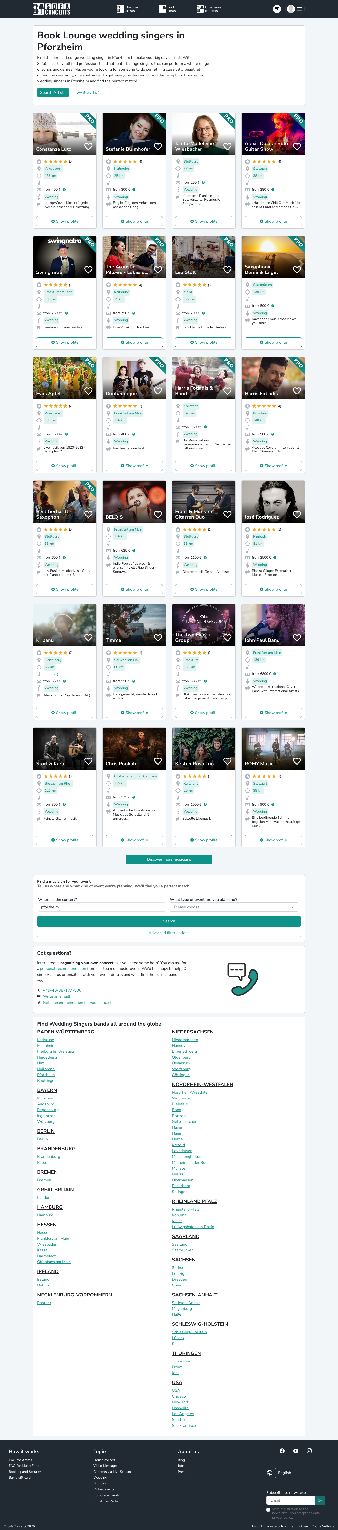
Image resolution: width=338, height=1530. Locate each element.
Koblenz (179, 1215)
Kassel (43, 1250)
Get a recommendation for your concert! (78, 1002)
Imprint (257, 1526)
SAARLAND (185, 1236)
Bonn (176, 1110)
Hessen (43, 1232)
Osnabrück (181, 1063)
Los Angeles (183, 1414)
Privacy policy (276, 1526)
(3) (56, 674)
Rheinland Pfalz (185, 1209)
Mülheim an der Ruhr (190, 1162)
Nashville (180, 1408)
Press (182, 1471)
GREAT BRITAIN (55, 1189)
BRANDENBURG (56, 1148)
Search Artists (53, 92)
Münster (179, 1168)
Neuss (177, 1174)
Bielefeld (180, 1104)
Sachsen (179, 1267)
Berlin (42, 1139)
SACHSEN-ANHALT (194, 1295)
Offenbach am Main (54, 1262)
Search (169, 921)
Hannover (180, 1045)
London (43, 1197)
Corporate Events (106, 1495)
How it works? (86, 92)
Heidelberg (47, 1057)
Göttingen (181, 1075)
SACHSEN (184, 1260)
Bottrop (179, 1115)
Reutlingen (47, 1080)
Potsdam (45, 1162)
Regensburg (48, 1110)
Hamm (178, 1133)
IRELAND (48, 1271)
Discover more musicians (169, 859)
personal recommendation (63, 968)
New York (180, 1402)
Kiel (175, 1343)
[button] (295, 9)
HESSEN (47, 1224)
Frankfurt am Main (53, 1238)
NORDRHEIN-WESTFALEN (202, 1084)
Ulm (41, 1063)
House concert (104, 1460)
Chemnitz (180, 1285)
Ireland (43, 1279)
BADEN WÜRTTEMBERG (65, 1032)
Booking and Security (25, 1471)
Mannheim (46, 1045)
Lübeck (178, 1338)
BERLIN (46, 1131)
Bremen (44, 1180)
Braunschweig (184, 1051)
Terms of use (299, 1526)
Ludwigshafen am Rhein (193, 1227)
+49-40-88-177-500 (62, 990)
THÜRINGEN (186, 1353)
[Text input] (290, 1500)
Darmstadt (46, 1256)
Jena (175, 1373)
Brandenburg (48, 1156)
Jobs (181, 1466)
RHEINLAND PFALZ (194, 1201)
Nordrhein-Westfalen (191, 1092)
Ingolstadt (46, 1115)
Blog (181, 1460)
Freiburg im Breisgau (55, 1051)
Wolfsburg (181, 1069)
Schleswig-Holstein (189, 1332)
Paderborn (181, 1186)
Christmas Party (105, 1501)
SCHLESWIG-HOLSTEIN (200, 1324)
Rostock (44, 1302)
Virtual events (104, 1489)
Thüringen (181, 1361)
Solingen (180, 1191)
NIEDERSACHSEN (193, 1032)
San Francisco (184, 1425)
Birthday (99, 1483)
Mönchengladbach (188, 1156)
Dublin (43, 1285)
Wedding (100, 1477)
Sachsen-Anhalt (186, 1302)
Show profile (67, 221)
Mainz (177, 1221)
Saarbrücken (183, 1250)
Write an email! (56, 996)
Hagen (177, 1127)
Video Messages (105, 1466)
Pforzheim (46, 1075)
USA (177, 1382)
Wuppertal (181, 1098)
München (45, 1098)
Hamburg (45, 1215)
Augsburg (45, 1104)
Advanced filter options (169, 933)
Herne (177, 1139)
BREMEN (47, 1172)
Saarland (179, 1244)
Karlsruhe (45, 1039)
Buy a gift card (20, 1477)
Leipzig (178, 1273)
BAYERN (47, 1090)
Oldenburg (181, 1057)
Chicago (179, 1396)
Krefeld (178, 1145)
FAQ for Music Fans (24, 1466)
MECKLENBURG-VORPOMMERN (74, 1295)
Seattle (178, 1419)
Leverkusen (182, 1151)
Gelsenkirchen (184, 1121)
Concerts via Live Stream (112, 1471)
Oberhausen (182, 1180)
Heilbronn (46, 1069)
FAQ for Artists (20, 1460)
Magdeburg (182, 1308)
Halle (176, 1314)
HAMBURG (50, 1207)
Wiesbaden (47, 1244)
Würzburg (46, 1121)
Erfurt (177, 1367)
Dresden (179, 1279)
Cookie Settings (323, 1526)
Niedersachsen (185, 1039)
